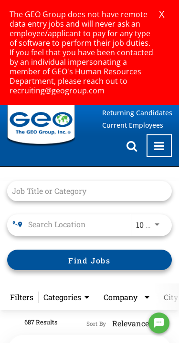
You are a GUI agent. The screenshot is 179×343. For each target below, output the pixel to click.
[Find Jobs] (89, 260)
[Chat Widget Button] (158, 323)
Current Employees (132, 125)
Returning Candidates (137, 112)
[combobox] (85, 191)
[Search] (89, 260)
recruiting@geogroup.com (57, 90)
